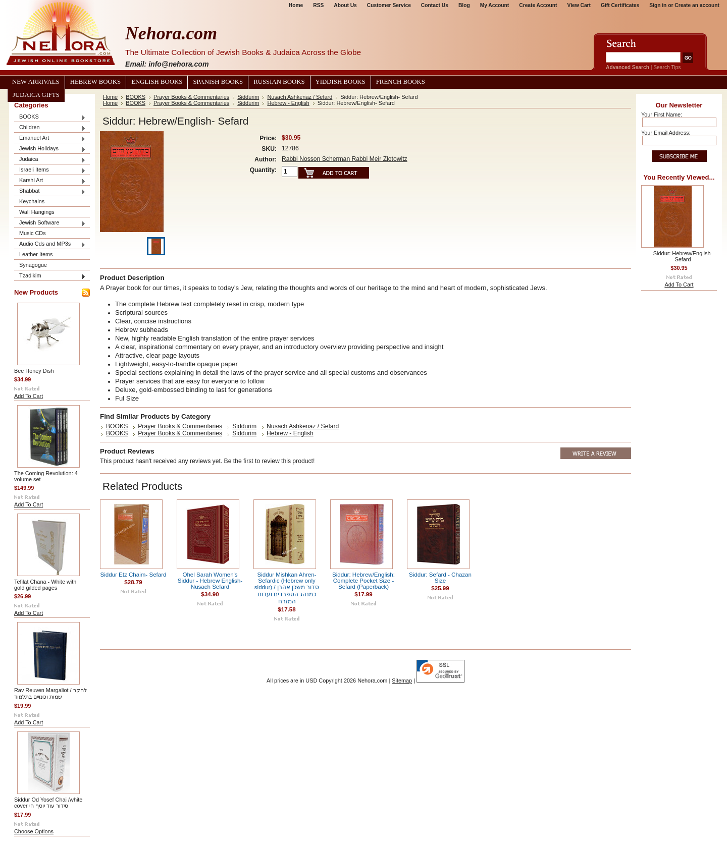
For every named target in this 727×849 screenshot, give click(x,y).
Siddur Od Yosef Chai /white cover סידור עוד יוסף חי (48, 803)
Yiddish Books (341, 81)
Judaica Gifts (36, 94)
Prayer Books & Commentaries (191, 97)
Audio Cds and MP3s (50, 244)
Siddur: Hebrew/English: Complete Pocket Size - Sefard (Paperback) (363, 581)
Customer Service (389, 5)
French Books (400, 81)
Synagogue (33, 265)
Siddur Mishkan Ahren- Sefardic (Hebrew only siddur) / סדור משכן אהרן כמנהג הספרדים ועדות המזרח (286, 588)
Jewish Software (50, 223)
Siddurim (248, 97)
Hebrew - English (288, 103)
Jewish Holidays (50, 149)
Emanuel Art (50, 138)
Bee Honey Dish (34, 371)
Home (296, 5)
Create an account (696, 5)
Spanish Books (218, 81)
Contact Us (434, 5)
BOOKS (50, 117)
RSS (318, 5)
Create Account (538, 5)
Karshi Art (50, 181)
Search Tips (667, 67)
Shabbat (50, 191)
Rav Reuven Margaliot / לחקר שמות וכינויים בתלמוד (50, 693)
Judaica (50, 159)
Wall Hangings (37, 212)
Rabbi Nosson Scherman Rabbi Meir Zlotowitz (344, 158)
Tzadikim (50, 276)
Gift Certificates (620, 5)
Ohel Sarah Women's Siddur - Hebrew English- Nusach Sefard (210, 581)
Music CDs (32, 233)
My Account (494, 5)
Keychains (31, 201)
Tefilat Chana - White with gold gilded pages (45, 585)
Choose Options (34, 831)
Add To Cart (28, 396)
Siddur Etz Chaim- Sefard (133, 575)
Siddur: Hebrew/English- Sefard (682, 256)
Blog (464, 5)
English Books (156, 81)
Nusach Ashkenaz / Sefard (299, 97)
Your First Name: (661, 114)
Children (50, 128)
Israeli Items (50, 170)
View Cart (579, 5)
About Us (345, 5)
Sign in (657, 5)
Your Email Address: (666, 133)
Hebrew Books (95, 81)
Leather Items (36, 254)
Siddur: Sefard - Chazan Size (440, 578)
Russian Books (278, 81)
